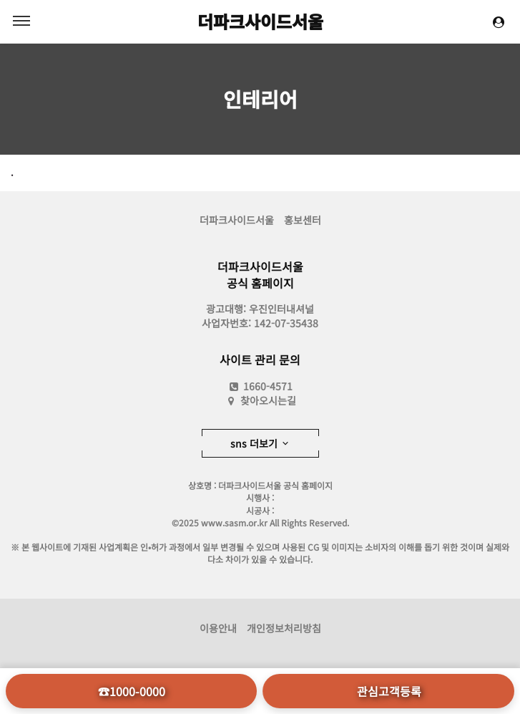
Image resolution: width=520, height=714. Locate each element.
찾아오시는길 (268, 400)
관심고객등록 (389, 691)
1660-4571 (260, 386)
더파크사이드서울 (260, 21)
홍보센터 (302, 220)
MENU (21, 20)
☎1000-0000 (131, 691)
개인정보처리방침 (284, 628)
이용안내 (218, 628)
